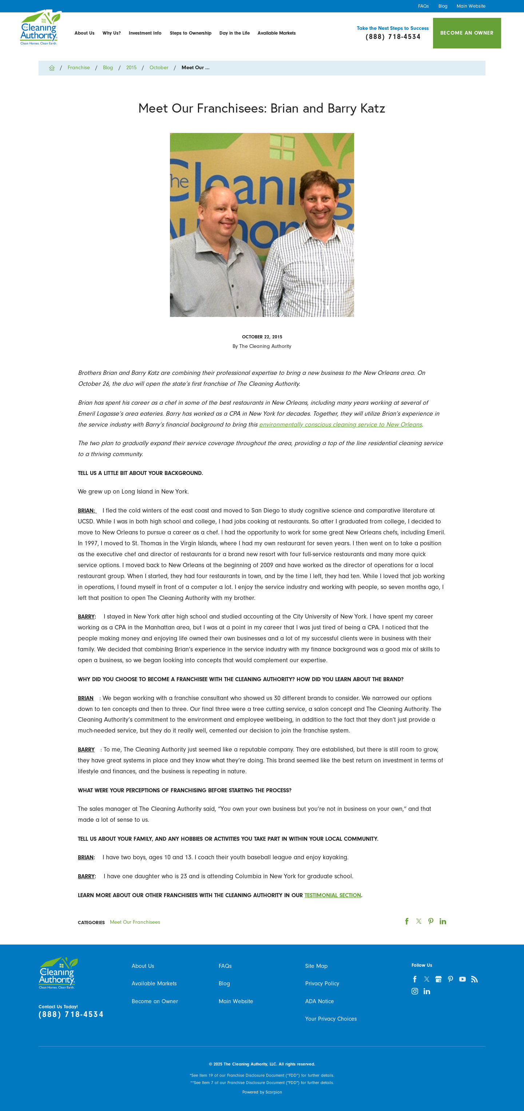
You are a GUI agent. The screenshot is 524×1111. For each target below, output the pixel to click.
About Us (85, 33)
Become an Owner (467, 33)
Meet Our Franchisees (135, 922)
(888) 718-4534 (71, 1014)
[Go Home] (54, 68)
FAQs (423, 6)
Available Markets (277, 33)
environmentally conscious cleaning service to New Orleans (340, 424)
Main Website (471, 6)
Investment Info (145, 33)
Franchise (79, 67)
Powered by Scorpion (262, 1092)
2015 (131, 67)
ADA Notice (319, 1001)
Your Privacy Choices (331, 1018)
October (159, 67)
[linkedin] (426, 991)
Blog (443, 6)
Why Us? (112, 33)
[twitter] (426, 979)
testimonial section (333, 895)
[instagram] (414, 991)
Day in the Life (234, 33)
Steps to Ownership (190, 33)
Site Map (316, 965)
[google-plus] (438, 979)
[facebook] (414, 979)
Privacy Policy (322, 983)
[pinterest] (450, 979)
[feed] (474, 979)
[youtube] (462, 979)
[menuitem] (85, 33)
